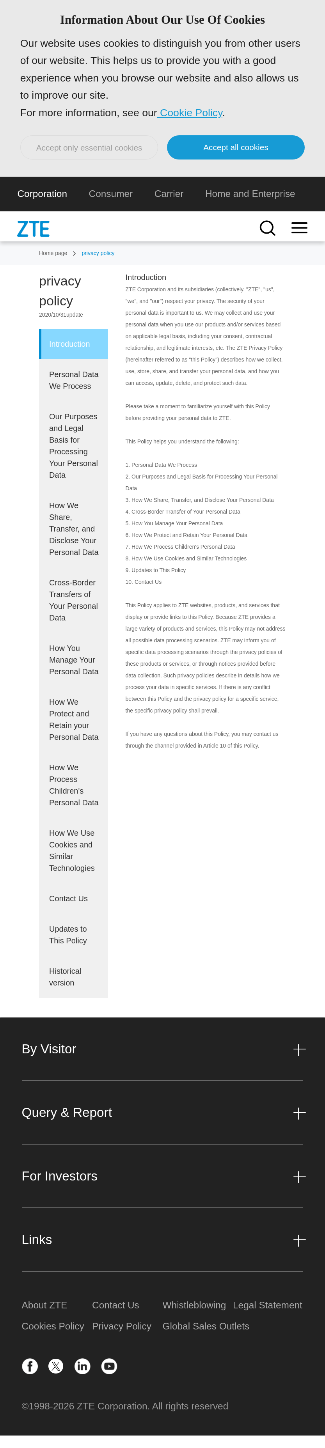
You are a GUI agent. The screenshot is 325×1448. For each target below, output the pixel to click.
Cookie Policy (191, 118)
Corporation (42, 205)
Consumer (111, 205)
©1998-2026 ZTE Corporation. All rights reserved (125, 1418)
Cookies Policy (53, 1338)
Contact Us (115, 1317)
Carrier (169, 205)
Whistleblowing (194, 1317)
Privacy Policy (121, 1338)
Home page (53, 265)
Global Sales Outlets (198, 1338)
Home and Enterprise (250, 205)
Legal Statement (267, 1317)
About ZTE (44, 1317)
